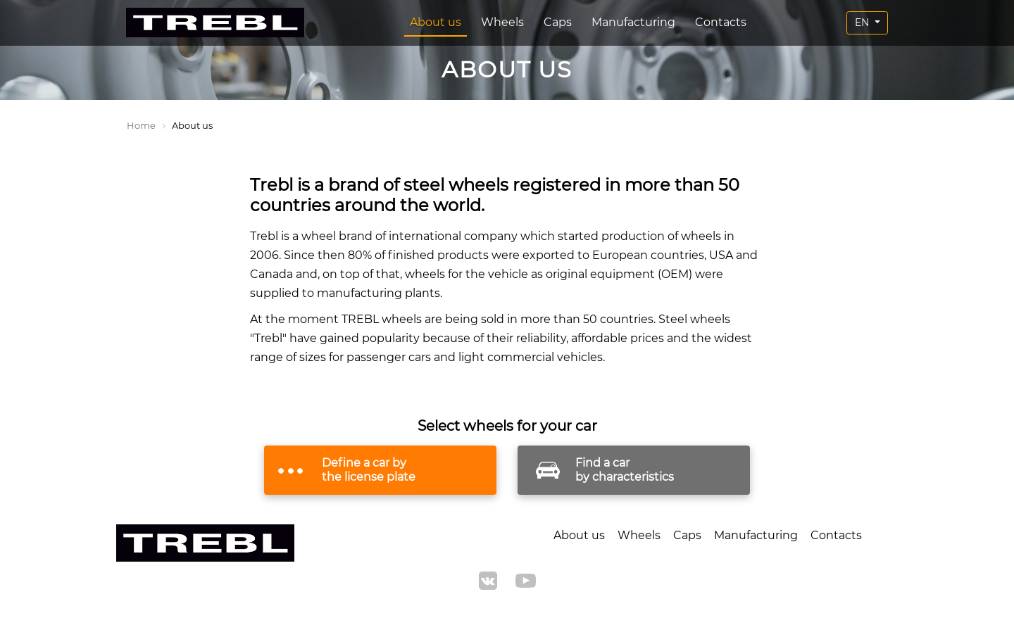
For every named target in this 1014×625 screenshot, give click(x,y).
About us (435, 22)
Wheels (502, 22)
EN (863, 22)
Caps (558, 22)
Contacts (720, 22)
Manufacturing (633, 22)
